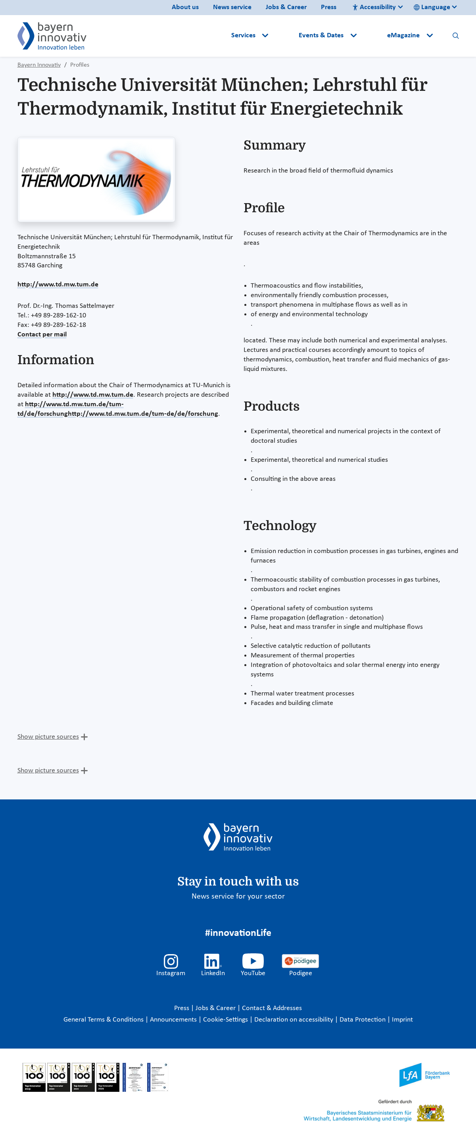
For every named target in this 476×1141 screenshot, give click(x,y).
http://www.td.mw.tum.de (57, 284)
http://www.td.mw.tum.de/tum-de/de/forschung (143, 414)
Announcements (174, 1020)
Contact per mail (42, 334)
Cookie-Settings (225, 1020)
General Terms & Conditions (104, 1020)
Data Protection (363, 1020)
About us (185, 7)
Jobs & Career (286, 7)
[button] (284, 36)
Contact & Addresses (272, 1008)
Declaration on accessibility (294, 1020)
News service (232, 7)
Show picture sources (48, 737)
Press (328, 7)
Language (432, 7)
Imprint (402, 1020)
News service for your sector (238, 897)
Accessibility (374, 7)
